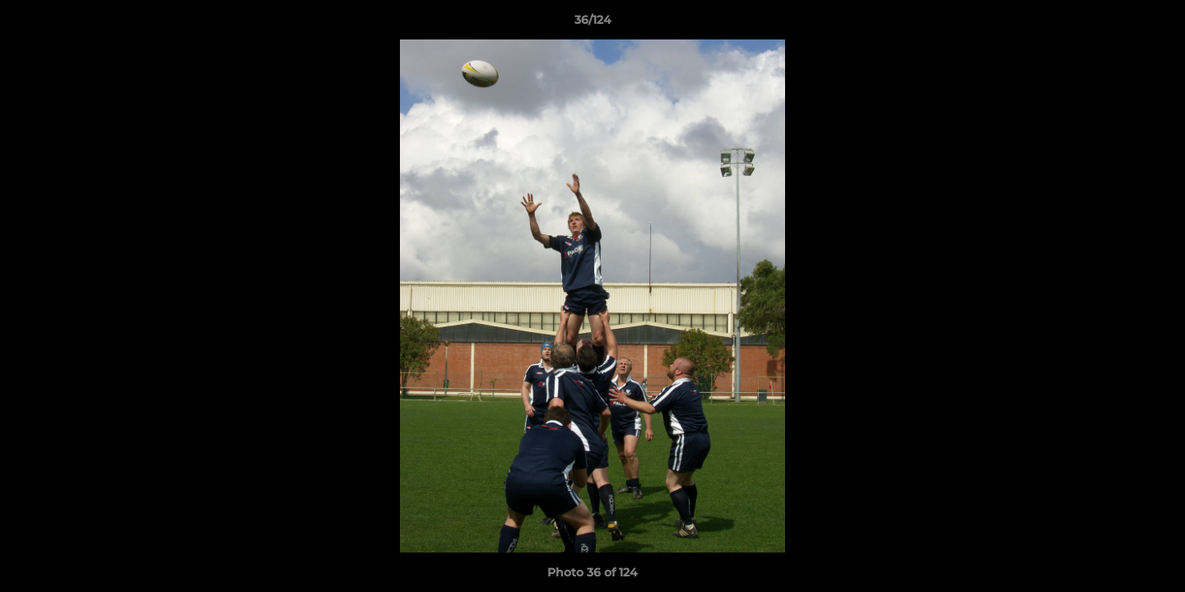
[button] (1155, 23)
